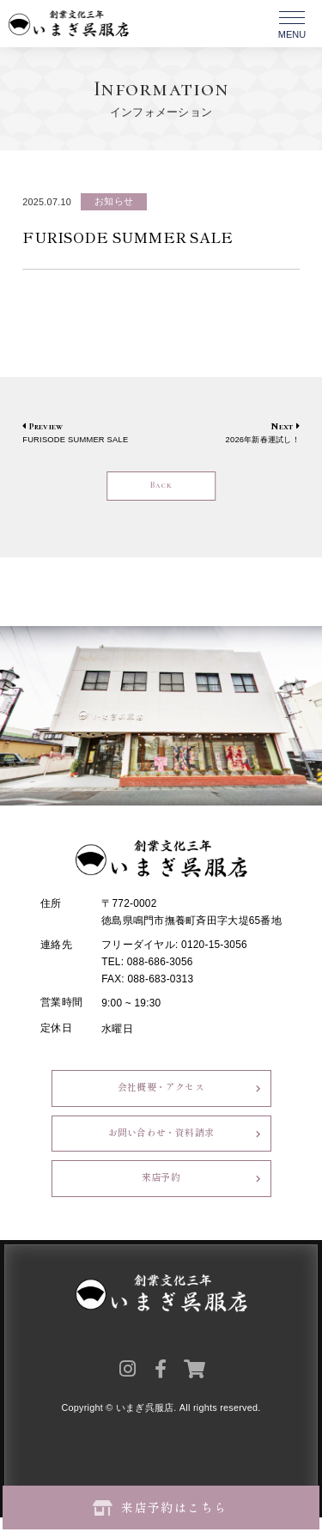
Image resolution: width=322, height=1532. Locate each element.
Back (161, 487)
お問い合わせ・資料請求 (161, 1142)
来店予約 (161, 1191)
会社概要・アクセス (161, 1093)
